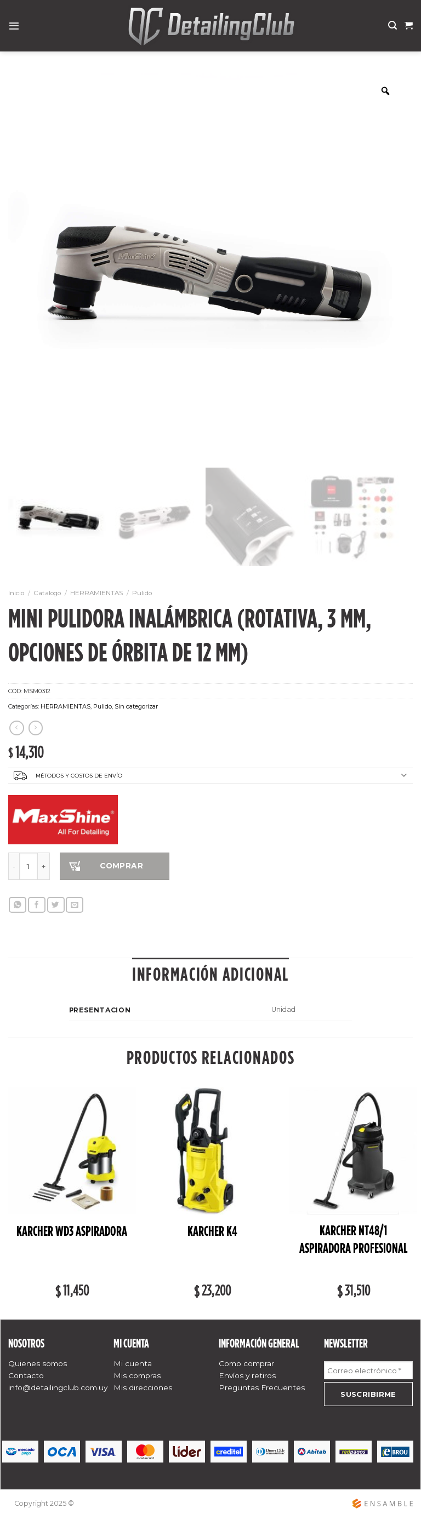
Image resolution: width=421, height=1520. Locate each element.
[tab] (210, 974)
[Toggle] (404, 776)
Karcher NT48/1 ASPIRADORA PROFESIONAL (353, 1239)
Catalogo (47, 593)
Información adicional (210, 974)
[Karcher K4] (212, 1150)
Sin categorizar (136, 706)
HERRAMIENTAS (96, 593)
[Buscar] (392, 25)
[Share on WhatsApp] (17, 905)
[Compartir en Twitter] (56, 905)
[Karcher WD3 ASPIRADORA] (72, 1150)
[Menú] (14, 25)
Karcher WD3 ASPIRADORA (71, 1231)
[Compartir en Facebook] (36, 905)
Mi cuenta (132, 1363)
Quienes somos (37, 1363)
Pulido (142, 593)
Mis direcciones (142, 1387)
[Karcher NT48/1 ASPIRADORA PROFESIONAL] (353, 1150)
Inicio (16, 593)
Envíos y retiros (247, 1375)
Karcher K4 (212, 1231)
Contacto (26, 1375)
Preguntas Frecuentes (262, 1387)
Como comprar (246, 1363)
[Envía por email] (74, 905)
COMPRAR (121, 865)
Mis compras (137, 1375)
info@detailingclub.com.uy (57, 1387)
